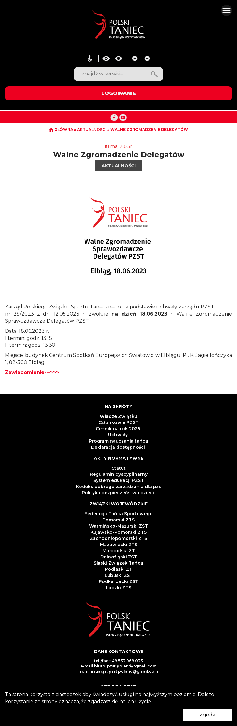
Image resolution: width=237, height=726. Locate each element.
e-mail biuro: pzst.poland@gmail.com (118, 666)
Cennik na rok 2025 (118, 428)
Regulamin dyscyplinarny (119, 474)
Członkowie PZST (118, 422)
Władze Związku (118, 416)
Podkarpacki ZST (118, 581)
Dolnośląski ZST (118, 557)
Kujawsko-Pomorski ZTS (118, 532)
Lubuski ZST (119, 575)
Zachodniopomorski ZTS (118, 538)
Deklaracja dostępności (118, 447)
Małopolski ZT (118, 550)
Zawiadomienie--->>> (32, 372)
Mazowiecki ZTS (118, 544)
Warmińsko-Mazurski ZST (118, 526)
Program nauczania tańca (118, 441)
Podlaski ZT (118, 569)
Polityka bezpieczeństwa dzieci (118, 493)
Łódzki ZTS (118, 587)
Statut (119, 468)
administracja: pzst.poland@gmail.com (118, 671)
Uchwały (118, 435)
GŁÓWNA (61, 129)
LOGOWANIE (118, 93)
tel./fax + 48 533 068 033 (118, 661)
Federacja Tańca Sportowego (119, 513)
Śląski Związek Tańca (118, 563)
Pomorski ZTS (118, 520)
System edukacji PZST (118, 480)
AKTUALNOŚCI (92, 129)
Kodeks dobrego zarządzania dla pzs (118, 486)
